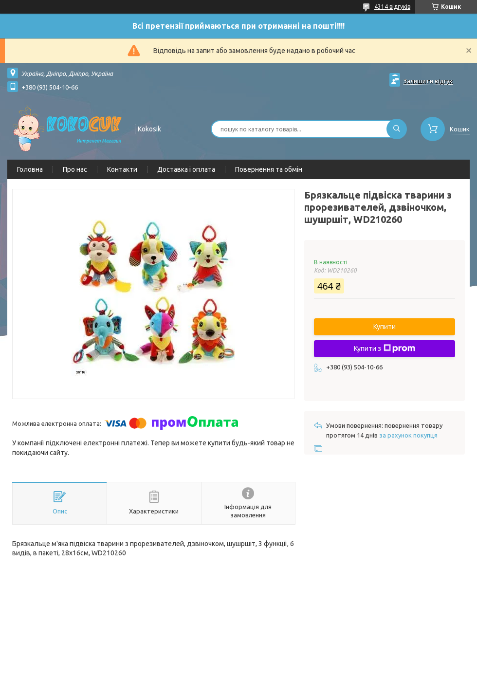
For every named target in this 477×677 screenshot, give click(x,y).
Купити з (384, 348)
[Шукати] (396, 129)
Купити (384, 326)
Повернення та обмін (268, 169)
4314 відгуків (392, 6)
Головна (30, 169)
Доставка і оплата (186, 169)
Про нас (75, 169)
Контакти (122, 169)
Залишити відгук (428, 80)
